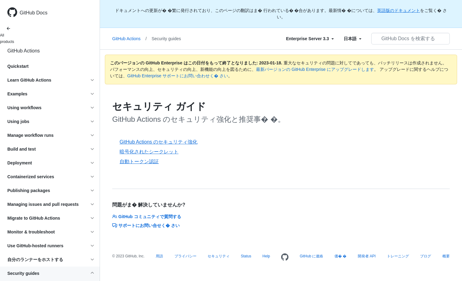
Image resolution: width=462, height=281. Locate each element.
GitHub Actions (23, 50)
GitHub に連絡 (311, 256)
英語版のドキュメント (398, 10)
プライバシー (185, 256)
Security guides (166, 38)
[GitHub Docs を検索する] (410, 38)
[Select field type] (310, 39)
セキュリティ (219, 256)
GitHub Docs (34, 12)
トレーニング (398, 256)
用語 (159, 256)
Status (246, 256)
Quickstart (18, 66)
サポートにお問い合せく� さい (146, 225)
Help (266, 256)
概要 (446, 256)
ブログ (425, 256)
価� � (340, 256)
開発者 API (367, 256)
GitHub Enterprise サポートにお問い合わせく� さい (177, 75)
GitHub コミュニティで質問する (146, 216)
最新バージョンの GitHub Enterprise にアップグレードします (315, 69)
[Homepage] (284, 257)
